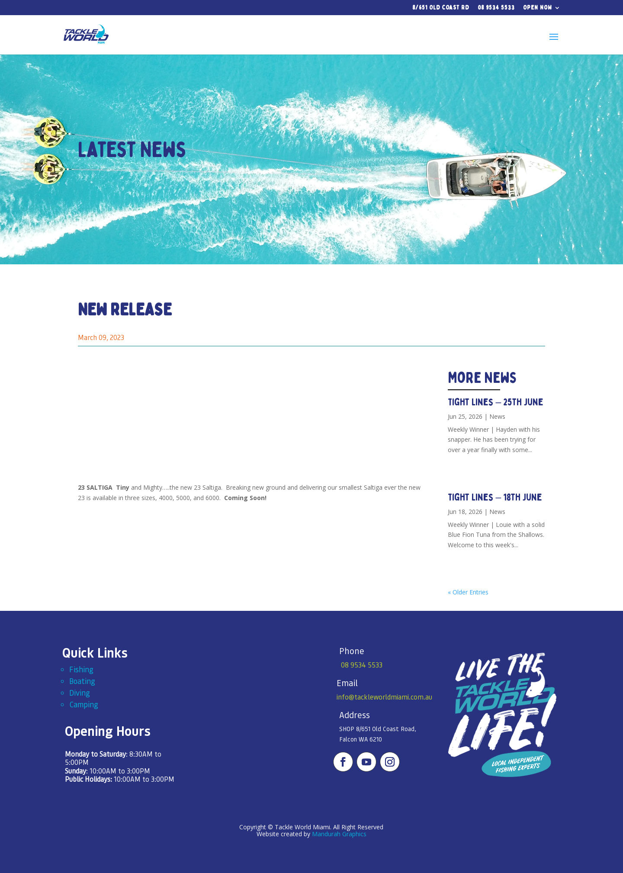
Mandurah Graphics (339, 834)
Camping (83, 704)
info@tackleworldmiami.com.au (384, 696)
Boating (82, 681)
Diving (79, 692)
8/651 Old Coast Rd (440, 8)
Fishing (81, 669)
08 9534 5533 (496, 8)
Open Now (537, 8)
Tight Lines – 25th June (496, 402)
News (497, 416)
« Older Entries (468, 592)
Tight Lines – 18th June (495, 497)
